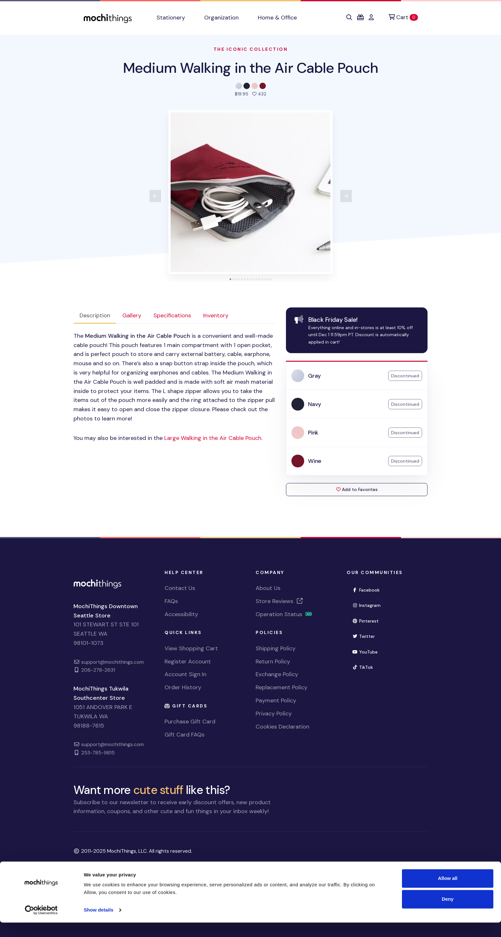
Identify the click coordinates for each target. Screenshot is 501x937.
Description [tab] (95, 315)
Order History (183, 687)
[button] (349, 17)
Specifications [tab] (172, 315)
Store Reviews (280, 601)
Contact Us (180, 588)
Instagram (366, 605)
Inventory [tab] (215, 315)
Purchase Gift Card (190, 721)
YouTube (365, 652)
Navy (314, 404)
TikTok (362, 667)
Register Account (188, 661)
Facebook (366, 590)
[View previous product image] (155, 196)
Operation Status (284, 614)
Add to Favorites (357, 489)
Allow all (448, 892)
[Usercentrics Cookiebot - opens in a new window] (41, 924)
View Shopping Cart (191, 648)
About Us (268, 588)
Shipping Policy (276, 648)
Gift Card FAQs (184, 734)
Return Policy (273, 661)
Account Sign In (185, 674)
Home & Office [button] (277, 17)
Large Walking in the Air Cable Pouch (212, 438)
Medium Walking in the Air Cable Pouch (250, 67)
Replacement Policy (281, 687)
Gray (314, 376)
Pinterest (365, 621)
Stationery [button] (171, 17)
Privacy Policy (274, 713)
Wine (314, 461)
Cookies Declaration (282, 726)
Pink (313, 432)
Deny (448, 913)
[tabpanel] (174, 387)
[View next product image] (346, 196)
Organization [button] (221, 17)
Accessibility (181, 614)
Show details (98, 924)
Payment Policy (276, 700)
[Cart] (403, 17)
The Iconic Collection (250, 49)
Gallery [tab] (131, 315)
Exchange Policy (277, 674)
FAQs (171, 601)
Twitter (363, 636)
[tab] (230, 279)
